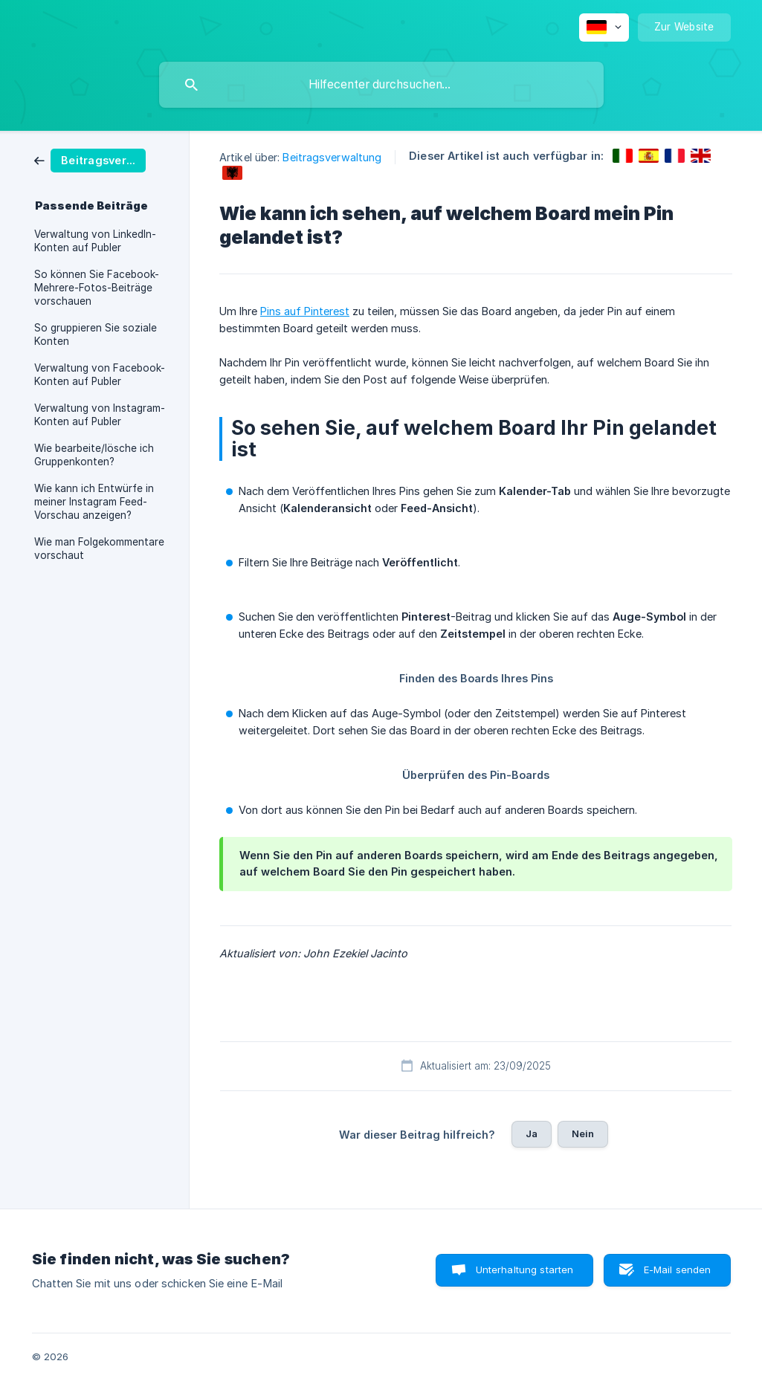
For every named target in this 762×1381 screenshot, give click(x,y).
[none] (604, 27)
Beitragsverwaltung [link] (331, 157)
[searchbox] (381, 85)
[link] (90, 159)
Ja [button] (531, 1133)
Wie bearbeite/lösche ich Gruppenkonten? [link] (94, 455)
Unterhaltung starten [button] (525, 1269)
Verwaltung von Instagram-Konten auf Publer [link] (99, 414)
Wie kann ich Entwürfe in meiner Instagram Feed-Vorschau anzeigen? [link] (94, 501)
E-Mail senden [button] (677, 1269)
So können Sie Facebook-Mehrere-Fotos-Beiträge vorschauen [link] (96, 287)
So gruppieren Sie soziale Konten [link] (95, 334)
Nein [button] (583, 1133)
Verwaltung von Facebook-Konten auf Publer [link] (99, 374)
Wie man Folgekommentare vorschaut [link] (99, 548)
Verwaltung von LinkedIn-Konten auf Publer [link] (95, 240)
